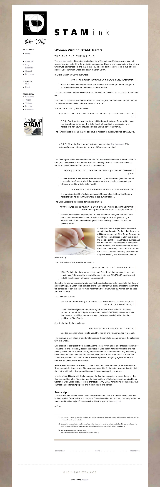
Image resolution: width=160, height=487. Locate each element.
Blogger (85, 480)
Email (27, 87)
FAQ (27, 65)
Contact (28, 71)
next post (116, 401)
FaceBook (29, 97)
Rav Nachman (117, 144)
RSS (27, 84)
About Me (29, 61)
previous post (65, 61)
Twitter (28, 100)
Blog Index (29, 74)
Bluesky (28, 106)
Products (29, 68)
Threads (28, 103)
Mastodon (29, 109)
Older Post (134, 451)
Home (97, 451)
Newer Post (60, 451)
